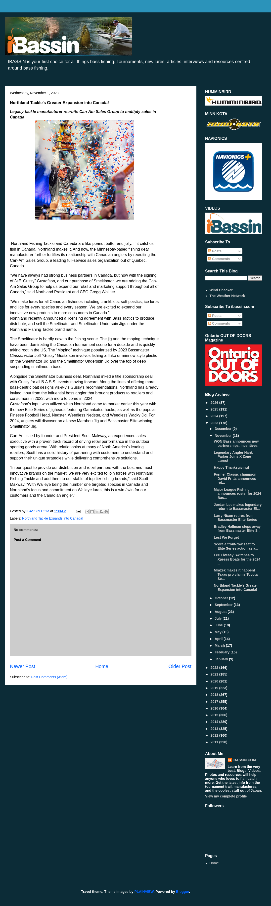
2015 (215, 715)
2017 (215, 702)
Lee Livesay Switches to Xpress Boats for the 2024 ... (237, 559)
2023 (215, 423)
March (220, 645)
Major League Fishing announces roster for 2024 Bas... (237, 494)
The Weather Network (227, 296)
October (222, 598)
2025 (215, 409)
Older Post (179, 666)
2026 (215, 403)
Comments (219, 259)
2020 (215, 681)
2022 (215, 668)
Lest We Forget (226, 537)
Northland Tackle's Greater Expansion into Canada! (236, 587)
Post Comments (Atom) (49, 677)
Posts (215, 251)
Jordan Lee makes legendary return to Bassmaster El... (238, 507)
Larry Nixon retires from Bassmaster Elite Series (235, 518)
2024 (215, 416)
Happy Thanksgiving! (231, 467)
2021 (215, 674)
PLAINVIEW (144, 892)
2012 (215, 735)
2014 (215, 722)
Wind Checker (221, 290)
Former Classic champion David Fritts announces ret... (235, 478)
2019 (215, 688)
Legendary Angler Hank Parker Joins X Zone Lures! (233, 457)
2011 (215, 742)
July (219, 618)
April (219, 639)
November (223, 436)
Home (101, 666)
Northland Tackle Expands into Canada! (52, 518)
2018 (215, 695)
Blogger (182, 892)
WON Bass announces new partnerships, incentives (236, 443)
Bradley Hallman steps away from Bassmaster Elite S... (237, 529)
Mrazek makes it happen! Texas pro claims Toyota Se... (236, 574)
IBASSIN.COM (38, 511)
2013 (215, 729)
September (224, 605)
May (218, 632)
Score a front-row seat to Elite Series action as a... (236, 546)
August (221, 612)
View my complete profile (226, 796)
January (222, 659)
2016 (215, 708)
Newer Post (22, 666)
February (222, 652)
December (223, 429)
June (219, 625)
